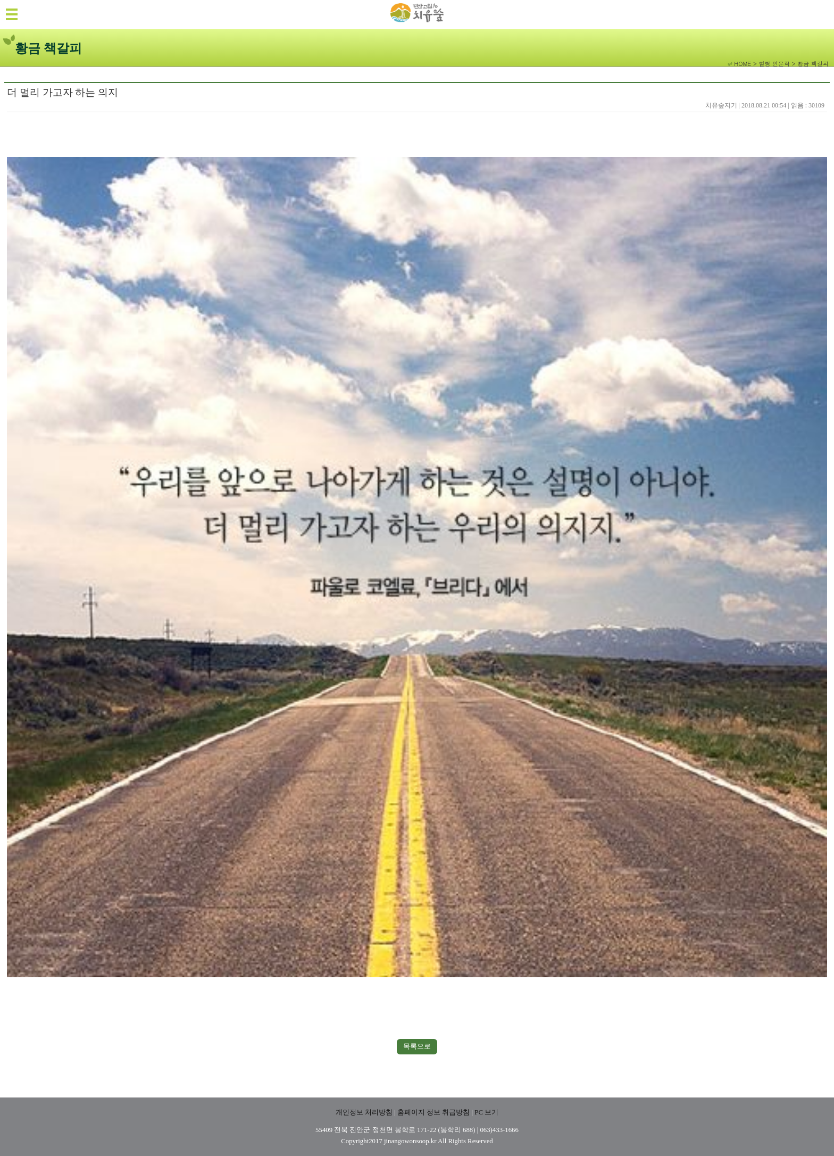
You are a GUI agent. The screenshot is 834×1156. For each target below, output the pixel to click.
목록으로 (417, 1046)
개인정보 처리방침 (364, 1112)
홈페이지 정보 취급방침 (433, 1112)
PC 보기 (486, 1112)
